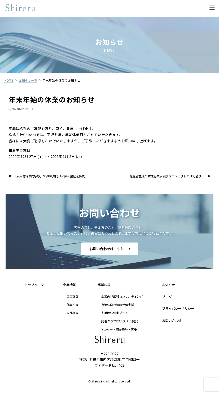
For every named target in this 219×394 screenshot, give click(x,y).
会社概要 (72, 313)
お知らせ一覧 (28, 80)
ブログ (167, 296)
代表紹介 (72, 305)
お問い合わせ (171, 320)
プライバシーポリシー (178, 308)
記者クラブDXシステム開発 (119, 321)
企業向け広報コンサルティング (122, 296)
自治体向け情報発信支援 (117, 305)
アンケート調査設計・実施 (119, 329)
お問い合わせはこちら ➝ (110, 249)
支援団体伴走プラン (114, 313)
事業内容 (104, 284)
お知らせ (168, 284)
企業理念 (72, 296)
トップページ (34, 284)
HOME (8, 80)
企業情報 (69, 284)
